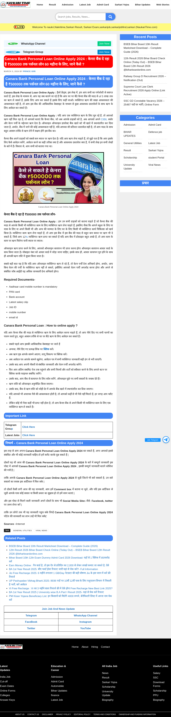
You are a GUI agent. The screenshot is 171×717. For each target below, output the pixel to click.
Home (40, 4)
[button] (166, 439)
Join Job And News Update (58, 608)
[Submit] (110, 16)
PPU (155, 695)
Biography (108, 699)
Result (52, 4)
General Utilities (22, 530)
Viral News (41, 530)
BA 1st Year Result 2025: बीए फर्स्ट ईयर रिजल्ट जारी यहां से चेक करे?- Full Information (53, 569)
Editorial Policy (82, 714)
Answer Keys (7, 699)
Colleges (5, 695)
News (105, 673)
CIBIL (104, 119)
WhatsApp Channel (85, 615)
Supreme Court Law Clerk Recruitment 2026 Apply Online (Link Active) (144, 90)
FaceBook (31, 621)
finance (55, 695)
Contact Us (33, 714)
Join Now (104, 43)
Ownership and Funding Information (137, 714)
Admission (67, 4)
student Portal (156, 157)
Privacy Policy (63, 714)
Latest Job (85, 4)
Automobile (57, 686)
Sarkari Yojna (122, 4)
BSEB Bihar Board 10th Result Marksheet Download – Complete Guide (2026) (53, 546)
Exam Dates (7, 686)
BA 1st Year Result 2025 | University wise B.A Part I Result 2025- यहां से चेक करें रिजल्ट (56, 592)
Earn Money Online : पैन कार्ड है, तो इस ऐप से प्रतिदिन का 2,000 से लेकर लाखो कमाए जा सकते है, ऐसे (59, 565)
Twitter (31, 628)
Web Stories (162, 4)
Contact (105, 646)
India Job (5, 676)
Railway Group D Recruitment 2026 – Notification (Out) (145, 78)
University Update (129, 166)
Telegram (31, 615)
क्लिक (46, 349)
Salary (156, 673)
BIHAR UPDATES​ (130, 134)
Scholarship (130, 157)
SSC (155, 677)
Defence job (155, 132)
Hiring (94, 646)
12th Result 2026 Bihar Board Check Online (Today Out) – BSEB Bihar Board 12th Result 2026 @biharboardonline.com (144, 64)
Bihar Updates (142, 4)
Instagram (85, 621)
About (85, 646)
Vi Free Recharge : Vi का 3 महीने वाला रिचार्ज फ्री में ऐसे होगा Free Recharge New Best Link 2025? (60, 588)
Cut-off (4, 681)
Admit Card (103, 4)
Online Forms (7, 690)
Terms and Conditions (104, 714)
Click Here (28, 427)
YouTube (85, 628)
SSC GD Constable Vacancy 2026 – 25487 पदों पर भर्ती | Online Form (144, 102)
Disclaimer (47, 714)
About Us (19, 714)
